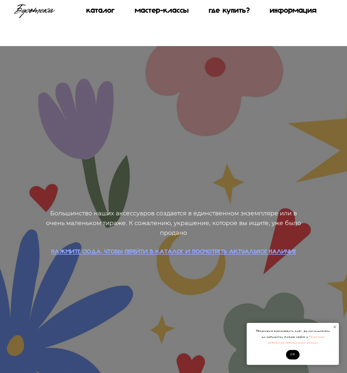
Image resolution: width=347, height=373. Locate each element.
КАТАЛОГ (100, 11)
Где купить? (229, 11)
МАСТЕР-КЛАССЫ (162, 11)
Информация (293, 11)
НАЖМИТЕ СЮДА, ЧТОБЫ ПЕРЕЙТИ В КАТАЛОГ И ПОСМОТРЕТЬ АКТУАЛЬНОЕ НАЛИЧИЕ (173, 252)
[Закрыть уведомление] (335, 327)
